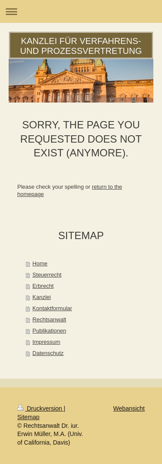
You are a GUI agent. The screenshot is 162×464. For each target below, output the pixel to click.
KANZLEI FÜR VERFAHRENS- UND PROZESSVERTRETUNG (81, 46)
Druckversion (40, 408)
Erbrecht (43, 286)
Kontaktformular (52, 308)
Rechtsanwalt (49, 319)
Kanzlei (41, 297)
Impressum (46, 342)
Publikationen (49, 330)
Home (40, 263)
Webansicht (129, 408)
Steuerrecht (46, 274)
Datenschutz (48, 353)
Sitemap (28, 417)
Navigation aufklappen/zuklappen (81, 11)
